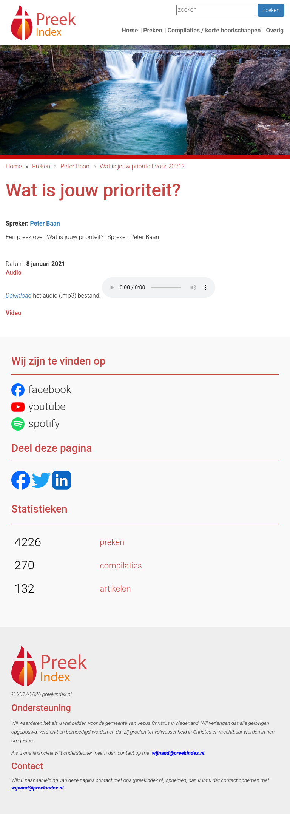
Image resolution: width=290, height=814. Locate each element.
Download (18, 295)
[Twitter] (41, 481)
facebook (41, 390)
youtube (38, 407)
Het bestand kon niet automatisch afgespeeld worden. (158, 287)
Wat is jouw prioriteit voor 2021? (142, 166)
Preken (152, 30)
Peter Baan (74, 166)
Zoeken (270, 10)
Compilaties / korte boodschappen (214, 30)
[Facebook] (20, 481)
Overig (275, 30)
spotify (35, 424)
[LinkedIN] (61, 481)
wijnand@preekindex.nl (178, 753)
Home (130, 30)
